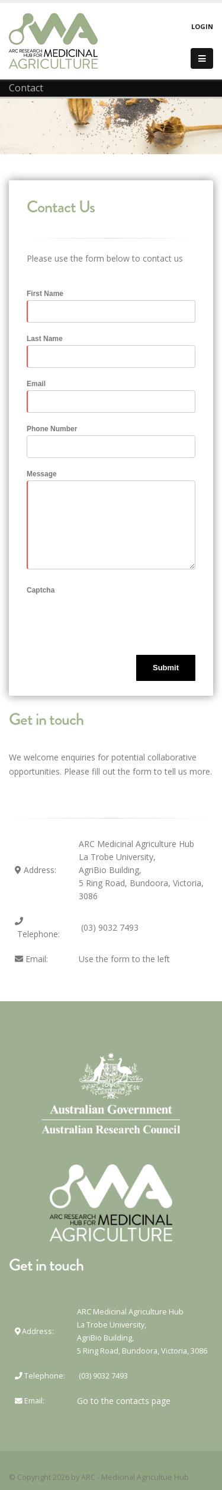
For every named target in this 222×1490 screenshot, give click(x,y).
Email (36, 384)
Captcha (40, 590)
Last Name (45, 339)
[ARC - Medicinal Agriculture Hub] (53, 40)
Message (42, 474)
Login (202, 26)
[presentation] (117, 620)
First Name (45, 293)
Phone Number (52, 429)
